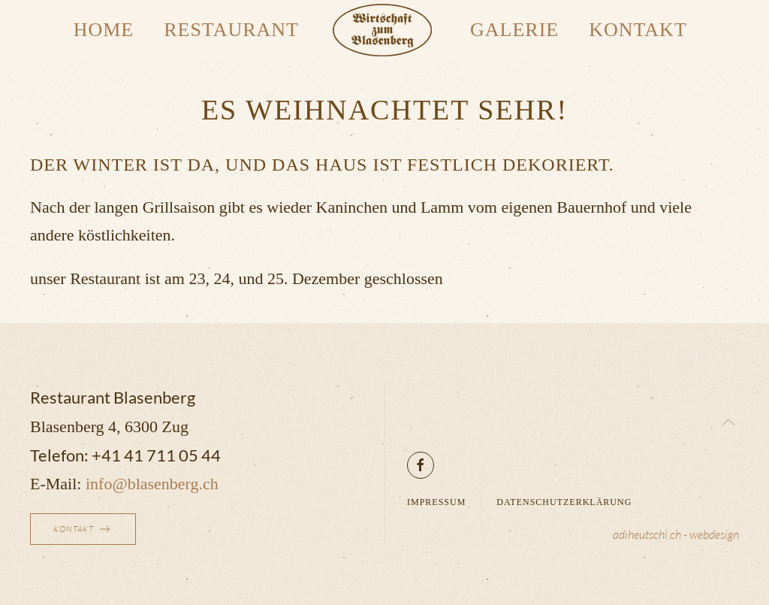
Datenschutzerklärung (564, 502)
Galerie (514, 30)
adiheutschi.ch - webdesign (676, 534)
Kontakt (638, 30)
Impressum (436, 502)
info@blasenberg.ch (152, 483)
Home (104, 30)
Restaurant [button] (231, 30)
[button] (728, 422)
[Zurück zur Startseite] (384, 30)
